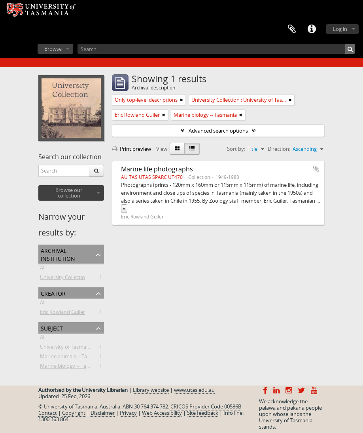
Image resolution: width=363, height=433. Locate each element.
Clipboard (292, 29)
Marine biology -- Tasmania (71, 367)
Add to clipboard (316, 169)
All (42, 269)
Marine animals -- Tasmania (72, 357)
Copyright (73, 412)
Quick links (311, 29)
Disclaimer (103, 412)
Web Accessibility (162, 412)
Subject (52, 327)
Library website (151, 389)
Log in (340, 28)
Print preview (131, 148)
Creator (53, 292)
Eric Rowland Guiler (62, 313)
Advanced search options (218, 130)
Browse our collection (68, 192)
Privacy (128, 412)
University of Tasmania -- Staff (75, 348)
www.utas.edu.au (194, 389)
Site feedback (202, 412)
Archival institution (58, 254)
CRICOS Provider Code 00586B (205, 406)
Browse (53, 48)
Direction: (279, 148)
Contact (47, 412)
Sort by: (236, 148)
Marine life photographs (157, 169)
